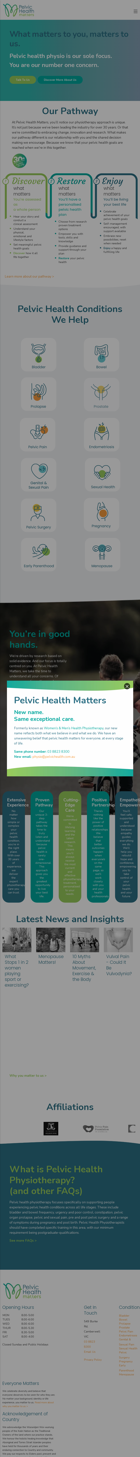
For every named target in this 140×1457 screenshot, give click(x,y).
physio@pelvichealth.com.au (53, 756)
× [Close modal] (127, 686)
